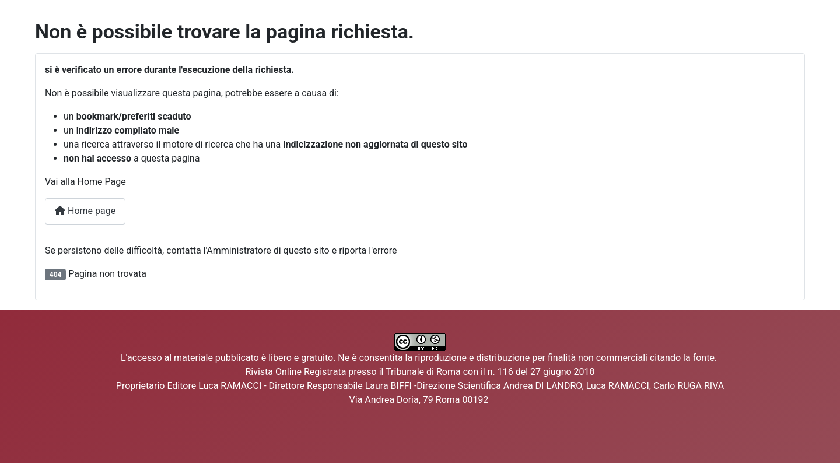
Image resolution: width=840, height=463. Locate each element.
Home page (85, 210)
